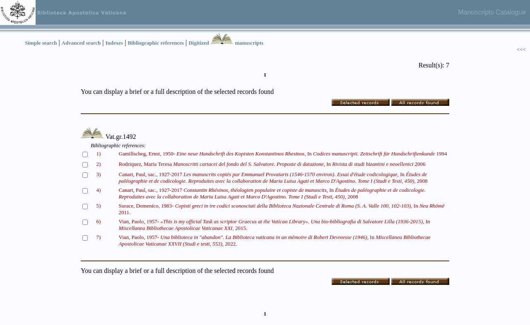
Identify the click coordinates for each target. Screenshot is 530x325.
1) (98, 154)
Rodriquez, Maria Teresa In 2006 (272, 164)
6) (98, 221)
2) (98, 164)
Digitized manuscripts (225, 43)
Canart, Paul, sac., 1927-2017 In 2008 (273, 177)
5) (98, 206)
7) (98, 237)
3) (98, 174)
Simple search (41, 43)
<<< (521, 49)
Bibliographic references (156, 43)
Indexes (114, 43)
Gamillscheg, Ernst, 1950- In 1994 (283, 154)
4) (98, 190)
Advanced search (81, 43)
